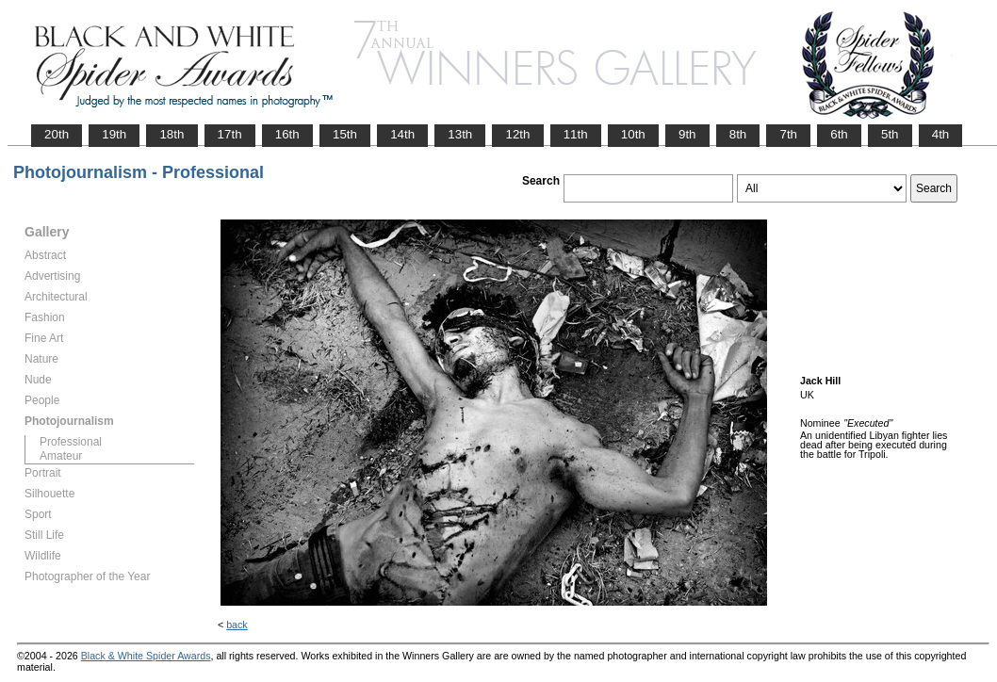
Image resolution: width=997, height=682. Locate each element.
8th (738, 134)
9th (687, 134)
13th (459, 134)
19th (114, 134)
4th (941, 134)
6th (839, 134)
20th (56, 134)
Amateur (61, 456)
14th (402, 134)
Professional (71, 441)
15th (345, 134)
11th (575, 134)
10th (633, 134)
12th (517, 134)
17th (230, 134)
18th (171, 134)
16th (287, 134)
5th (890, 134)
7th (788, 134)
